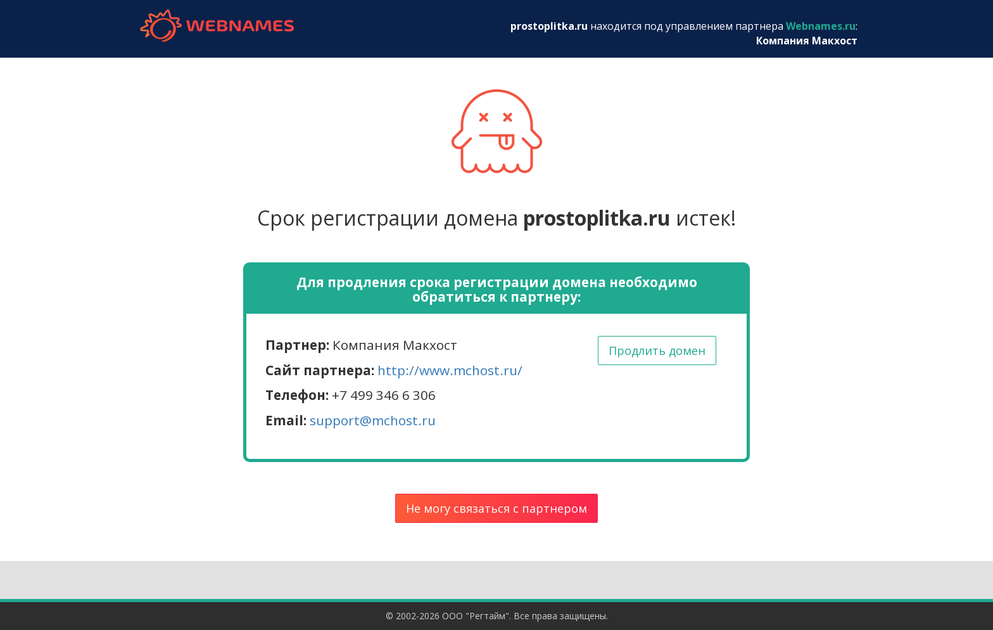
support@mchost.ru (373, 420)
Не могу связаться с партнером (496, 508)
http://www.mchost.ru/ (449, 370)
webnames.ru (217, 26)
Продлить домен (657, 350)
